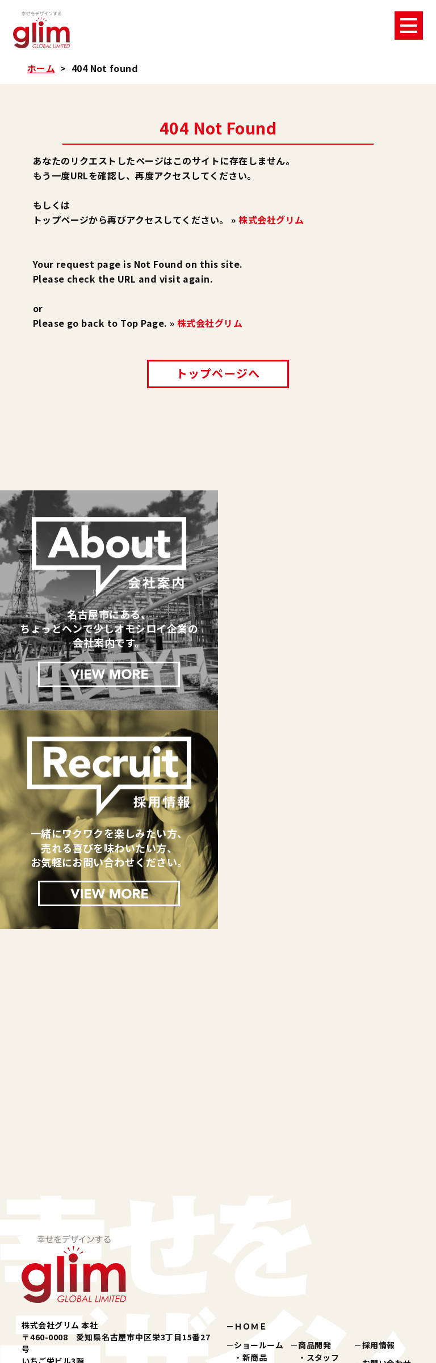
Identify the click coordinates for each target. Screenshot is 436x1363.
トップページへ (218, 373)
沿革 (315, 1194)
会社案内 (314, 1156)
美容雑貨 (258, 1163)
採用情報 (378, 1125)
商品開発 (314, 1125)
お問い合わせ (387, 1143)
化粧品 (254, 1150)
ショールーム (258, 1125)
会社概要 (323, 1182)
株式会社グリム (271, 219)
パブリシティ (258, 1207)
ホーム (41, 68)
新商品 (254, 1137)
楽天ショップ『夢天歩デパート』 (295, 1268)
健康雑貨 (258, 1176)
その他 (254, 1188)
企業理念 (323, 1169)
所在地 (319, 1207)
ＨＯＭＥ (250, 1107)
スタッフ (323, 1137)
